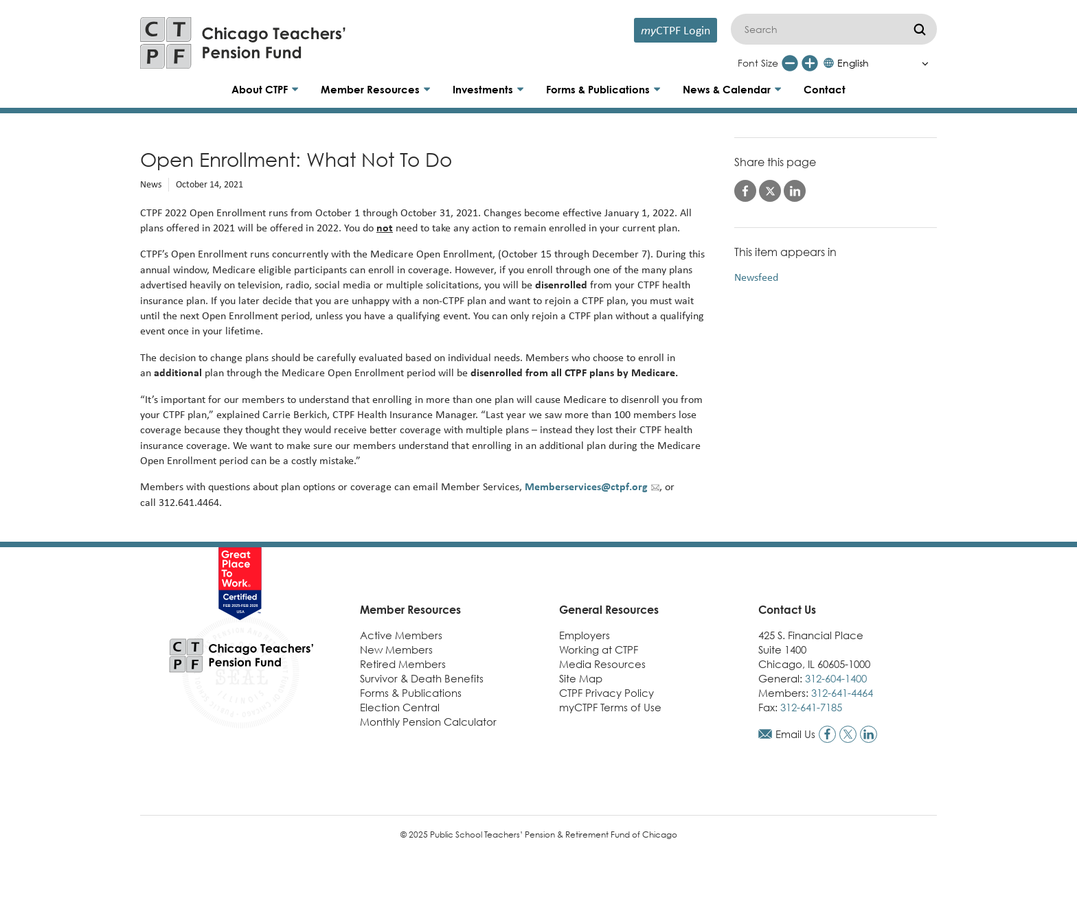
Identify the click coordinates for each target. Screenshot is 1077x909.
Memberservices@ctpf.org (586, 486)
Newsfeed (756, 277)
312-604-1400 (836, 678)
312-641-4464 (842, 693)
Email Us (795, 734)
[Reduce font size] (790, 63)
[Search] (834, 29)
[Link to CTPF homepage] (243, 43)
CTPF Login (675, 29)
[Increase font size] (810, 63)
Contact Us (787, 610)
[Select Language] (880, 63)
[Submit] (920, 29)
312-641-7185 (811, 707)
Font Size (758, 63)
